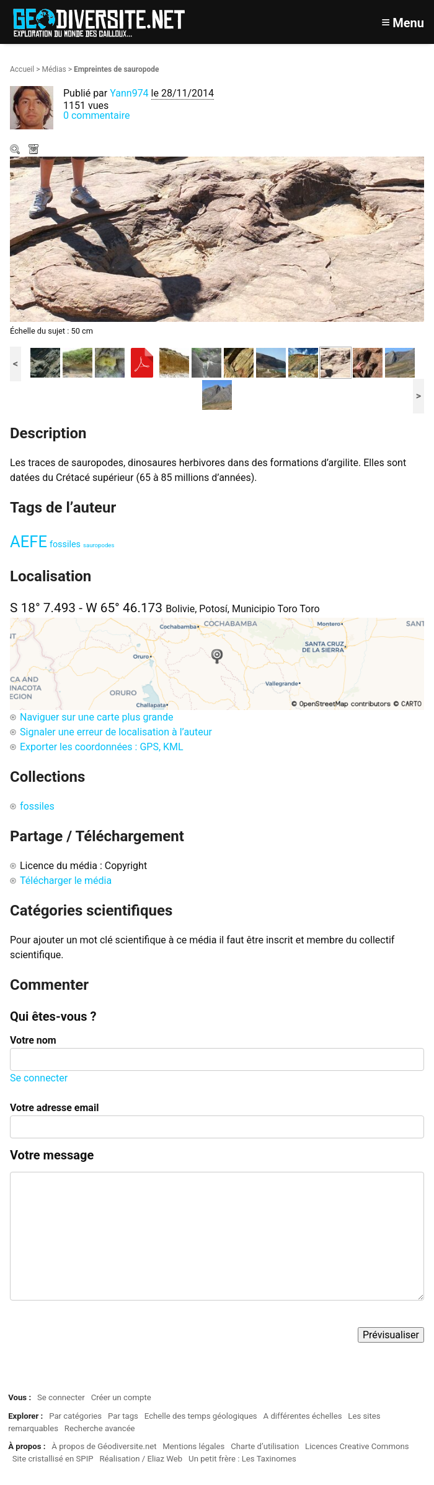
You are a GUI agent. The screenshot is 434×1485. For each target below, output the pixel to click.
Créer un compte (121, 1397)
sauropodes (98, 545)
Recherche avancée (99, 1428)
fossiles (65, 544)
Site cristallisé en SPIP (53, 1458)
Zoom (16, 150)
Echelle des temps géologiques (200, 1416)
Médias (54, 69)
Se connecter (39, 1078)
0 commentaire (96, 115)
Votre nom (33, 1040)
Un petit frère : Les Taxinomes (242, 1458)
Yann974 (129, 93)
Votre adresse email (54, 1108)
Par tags (123, 1416)
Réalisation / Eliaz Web (140, 1458)
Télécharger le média (35, 150)
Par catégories (75, 1416)
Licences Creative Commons (357, 1446)
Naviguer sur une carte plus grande (97, 717)
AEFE (28, 541)
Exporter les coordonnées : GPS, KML (102, 747)
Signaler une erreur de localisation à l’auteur (116, 732)
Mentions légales (193, 1446)
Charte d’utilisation (265, 1446)
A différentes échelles (303, 1416)
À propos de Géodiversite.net (103, 1446)
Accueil (22, 69)
